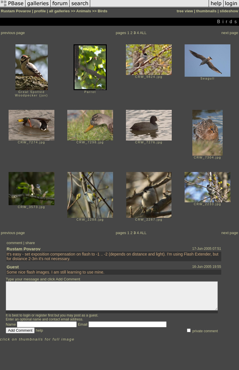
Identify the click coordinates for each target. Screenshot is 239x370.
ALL (143, 33)
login (26, 315)
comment (14, 243)
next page (229, 33)
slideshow (229, 11)
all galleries (59, 11)
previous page (13, 33)
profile (40, 11)
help (39, 330)
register (41, 315)
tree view (185, 11)
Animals (83, 11)
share (30, 243)
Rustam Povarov (23, 248)
